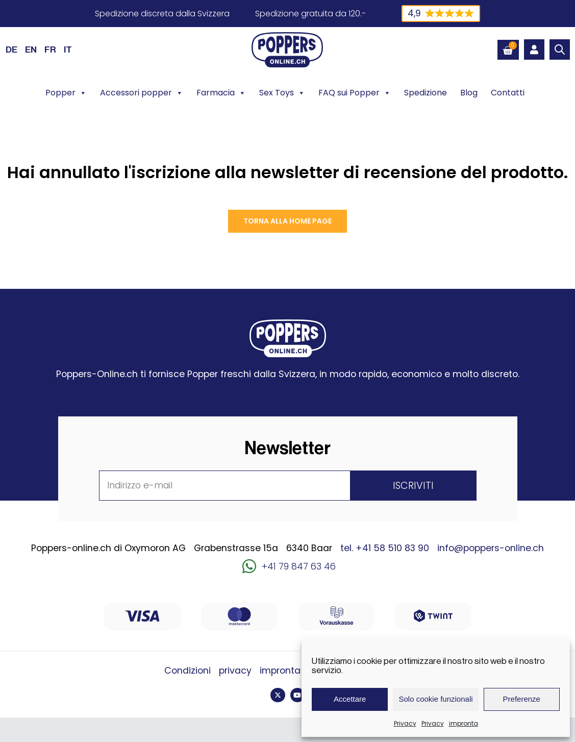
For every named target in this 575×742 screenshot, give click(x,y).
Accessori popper (141, 93)
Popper (66, 93)
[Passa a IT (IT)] (68, 49)
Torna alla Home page (287, 221)
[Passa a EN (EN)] (31, 49)
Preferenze (521, 699)
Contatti (507, 92)
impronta (463, 723)
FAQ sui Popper (354, 93)
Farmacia (221, 93)
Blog (469, 92)
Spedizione (425, 92)
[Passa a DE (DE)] (11, 49)
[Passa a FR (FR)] (50, 49)
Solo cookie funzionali (435, 699)
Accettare (350, 699)
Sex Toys (282, 93)
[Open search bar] (559, 49)
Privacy (405, 723)
